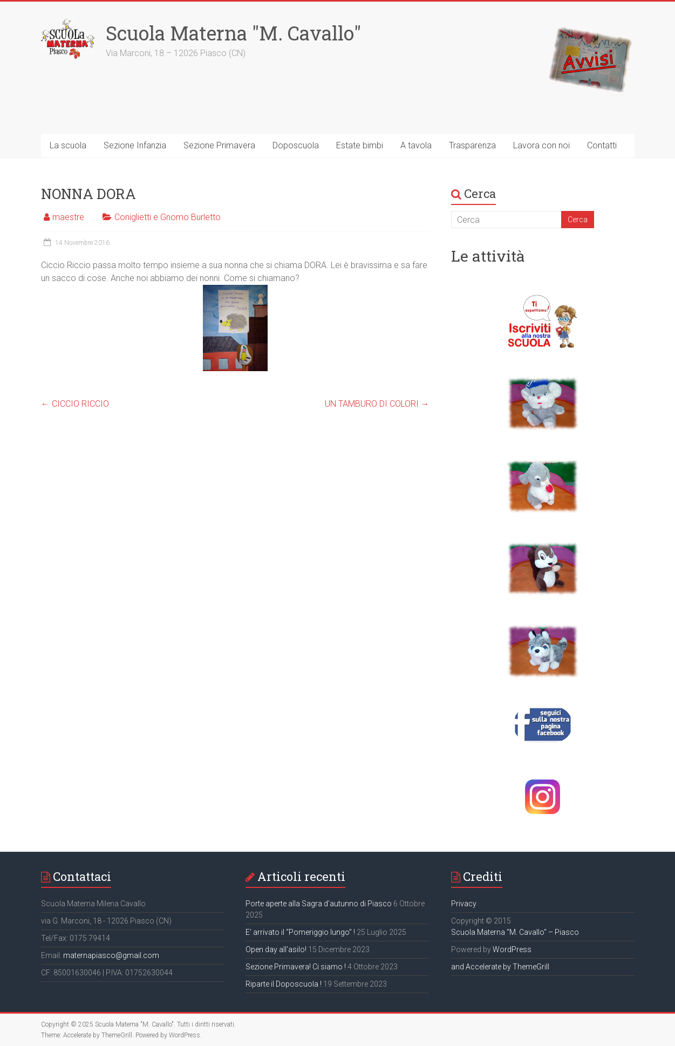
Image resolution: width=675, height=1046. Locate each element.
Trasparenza (472, 145)
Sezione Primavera (219, 145)
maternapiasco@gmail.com (111, 955)
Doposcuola (295, 145)
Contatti (602, 145)
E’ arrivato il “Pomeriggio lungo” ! (300, 932)
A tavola (416, 145)
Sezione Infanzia (135, 145)
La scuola (68, 145)
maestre (68, 217)
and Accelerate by (482, 966)
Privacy (463, 903)
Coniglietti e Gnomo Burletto (167, 217)
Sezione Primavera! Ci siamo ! (296, 966)
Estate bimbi (359, 145)
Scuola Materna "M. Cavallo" (233, 33)
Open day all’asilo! (276, 949)
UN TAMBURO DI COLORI (377, 404)
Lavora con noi (541, 145)
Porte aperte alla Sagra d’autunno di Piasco (319, 903)
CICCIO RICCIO (75, 404)
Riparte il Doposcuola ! (284, 984)
